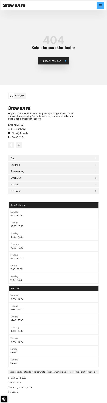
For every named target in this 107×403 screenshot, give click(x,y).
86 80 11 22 (18, 137)
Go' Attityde (13, 392)
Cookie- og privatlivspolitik (20, 387)
